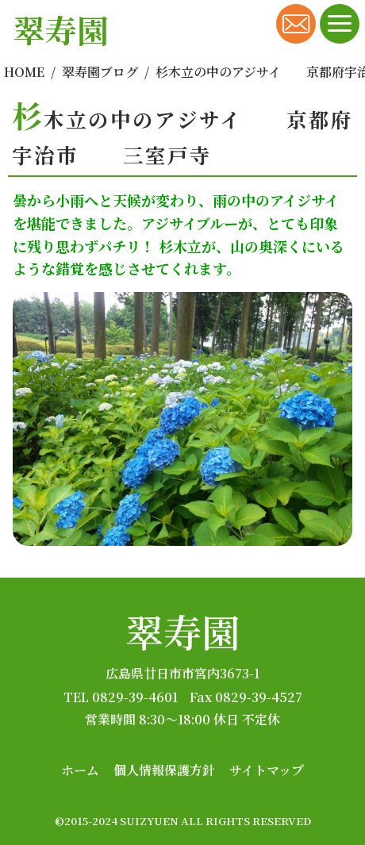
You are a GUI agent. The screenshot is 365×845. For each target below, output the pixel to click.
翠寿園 (182, 631)
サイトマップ (266, 770)
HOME (24, 72)
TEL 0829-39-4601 (120, 697)
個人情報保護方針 (164, 770)
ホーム (80, 770)
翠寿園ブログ (100, 72)
